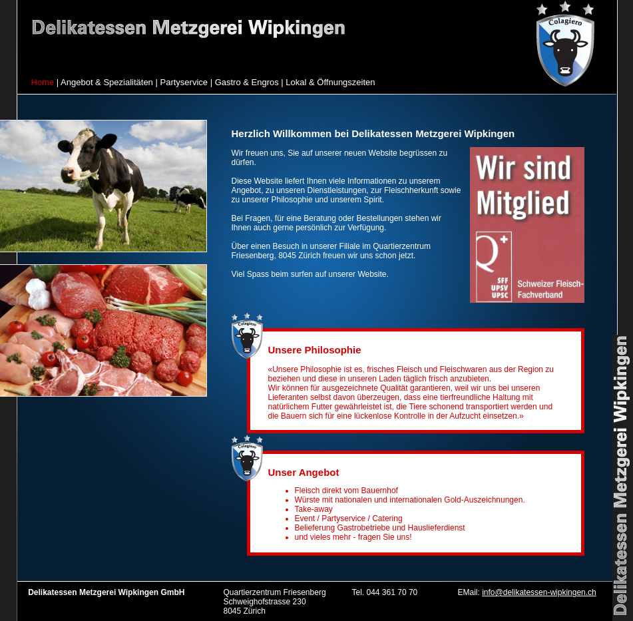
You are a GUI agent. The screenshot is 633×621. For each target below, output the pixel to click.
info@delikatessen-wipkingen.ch (539, 592)
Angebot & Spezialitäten (107, 82)
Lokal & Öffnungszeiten (330, 82)
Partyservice (184, 82)
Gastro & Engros (247, 82)
